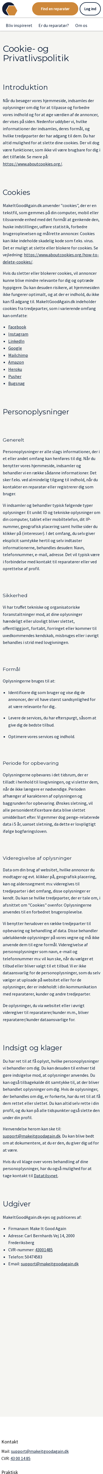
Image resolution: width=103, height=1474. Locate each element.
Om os (81, 25)
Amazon (16, 362)
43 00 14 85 (20, 1458)
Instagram (18, 334)
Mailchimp (18, 355)
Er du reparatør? (53, 25)
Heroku (15, 369)
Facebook (17, 327)
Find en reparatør (55, 8)
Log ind (90, 8)
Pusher (14, 376)
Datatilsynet (46, 1175)
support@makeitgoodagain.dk (31, 1136)
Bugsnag (16, 383)
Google (15, 348)
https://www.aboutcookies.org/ (32, 164)
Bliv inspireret (19, 25)
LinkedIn (16, 341)
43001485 (44, 1249)
